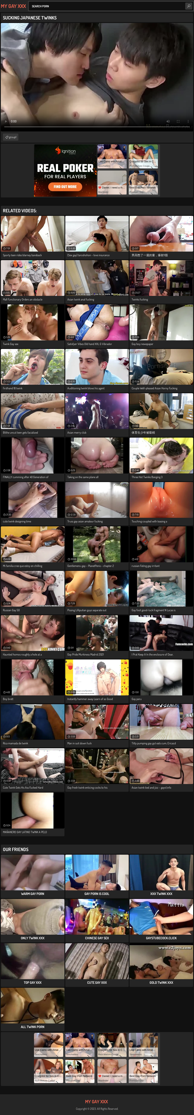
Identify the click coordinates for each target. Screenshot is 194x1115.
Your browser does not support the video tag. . (97, 77)
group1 (12, 137)
